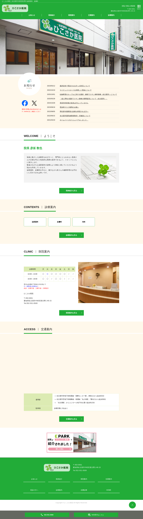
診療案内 (111, 15)
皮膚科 (59, 223)
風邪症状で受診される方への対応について (75, 86)
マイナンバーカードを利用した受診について (76, 90)
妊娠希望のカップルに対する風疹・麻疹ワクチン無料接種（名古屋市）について (88, 94)
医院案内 (71, 15)
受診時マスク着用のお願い (69, 107)
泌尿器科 (35, 223)
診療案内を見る (71, 237)
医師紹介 (51, 15)
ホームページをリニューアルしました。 (74, 120)
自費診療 (84, 493)
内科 (83, 223)
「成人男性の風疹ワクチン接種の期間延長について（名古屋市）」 (83, 99)
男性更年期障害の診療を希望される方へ (74, 111)
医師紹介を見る (71, 191)
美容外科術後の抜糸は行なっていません (74, 103)
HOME (108, 493)
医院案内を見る (71, 315)
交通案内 (91, 15)
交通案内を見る (71, 422)
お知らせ (32, 15)
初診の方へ (34, 493)
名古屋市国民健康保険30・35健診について (75, 116)
